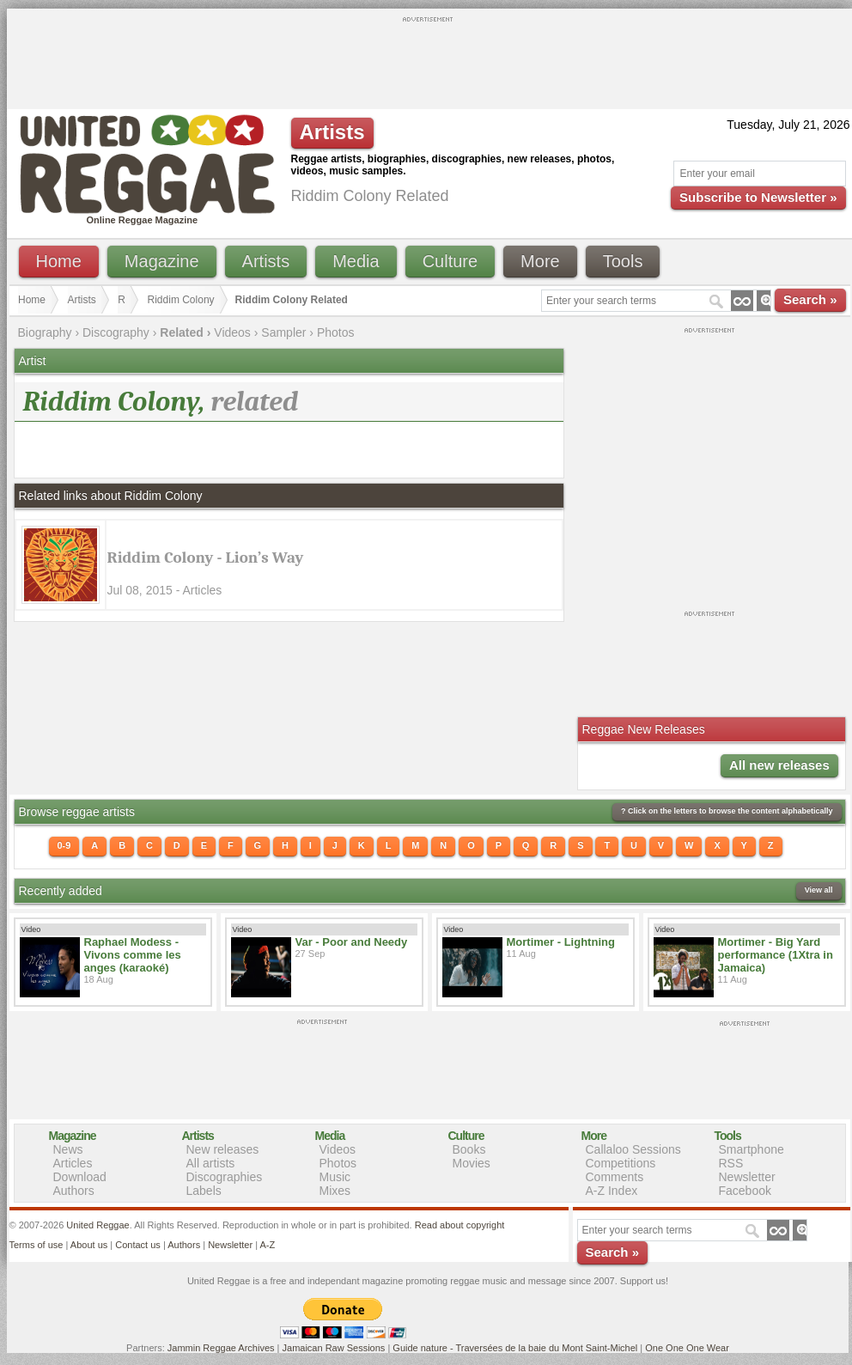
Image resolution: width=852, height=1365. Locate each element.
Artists (266, 261)
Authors (73, 1190)
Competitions (621, 1163)
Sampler (283, 332)
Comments (615, 1177)
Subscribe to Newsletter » (758, 197)
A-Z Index (612, 1190)
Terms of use (36, 1245)
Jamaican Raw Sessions (334, 1348)
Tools (623, 261)
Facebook (745, 1190)
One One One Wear (687, 1348)
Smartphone (751, 1149)
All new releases (779, 765)
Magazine (162, 261)
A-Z (267, 1245)
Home (59, 261)
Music (335, 1177)
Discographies (224, 1177)
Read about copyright (460, 1225)
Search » (810, 299)
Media (355, 261)
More (540, 261)
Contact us (138, 1245)
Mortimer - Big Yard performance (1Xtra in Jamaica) (775, 954)
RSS (731, 1163)
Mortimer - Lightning (561, 941)
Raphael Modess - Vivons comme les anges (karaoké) (132, 954)
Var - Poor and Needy (351, 941)
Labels (204, 1190)
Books (469, 1149)
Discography (115, 332)
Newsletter (747, 1177)
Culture (450, 261)
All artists (210, 1163)
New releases (222, 1149)
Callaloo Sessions (633, 1149)
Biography (45, 332)
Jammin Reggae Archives (221, 1348)
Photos (336, 332)
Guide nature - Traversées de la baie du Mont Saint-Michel (515, 1348)
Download (79, 1177)
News (68, 1149)
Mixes (335, 1190)
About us (88, 1245)
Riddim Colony (181, 300)
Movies (471, 1163)
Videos (232, 332)
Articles (73, 1163)
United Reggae (97, 1225)
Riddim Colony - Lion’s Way (205, 557)
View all (819, 890)
